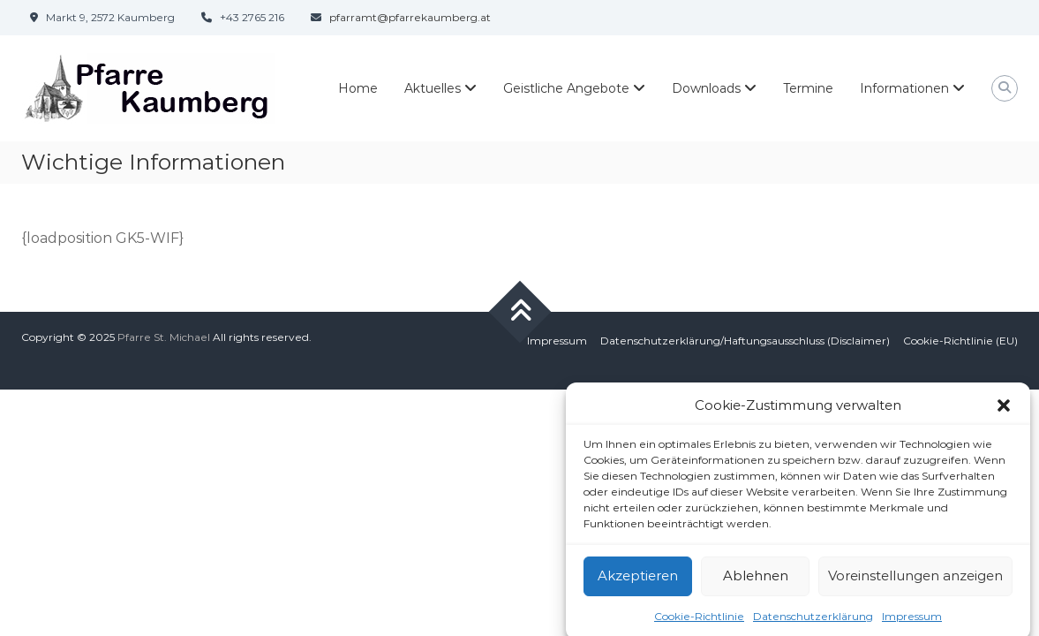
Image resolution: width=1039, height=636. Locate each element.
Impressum (912, 620)
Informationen (904, 88)
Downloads (706, 88)
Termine (808, 88)
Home (358, 88)
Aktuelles (432, 88)
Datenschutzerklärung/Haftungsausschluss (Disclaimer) (745, 340)
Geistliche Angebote (566, 88)
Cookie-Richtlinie (699, 620)
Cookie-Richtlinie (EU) (960, 340)
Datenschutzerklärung (813, 620)
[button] (1004, 411)
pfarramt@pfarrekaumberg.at (410, 17)
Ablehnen (755, 580)
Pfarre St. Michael (163, 337)
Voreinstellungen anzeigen (915, 580)
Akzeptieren (638, 580)
